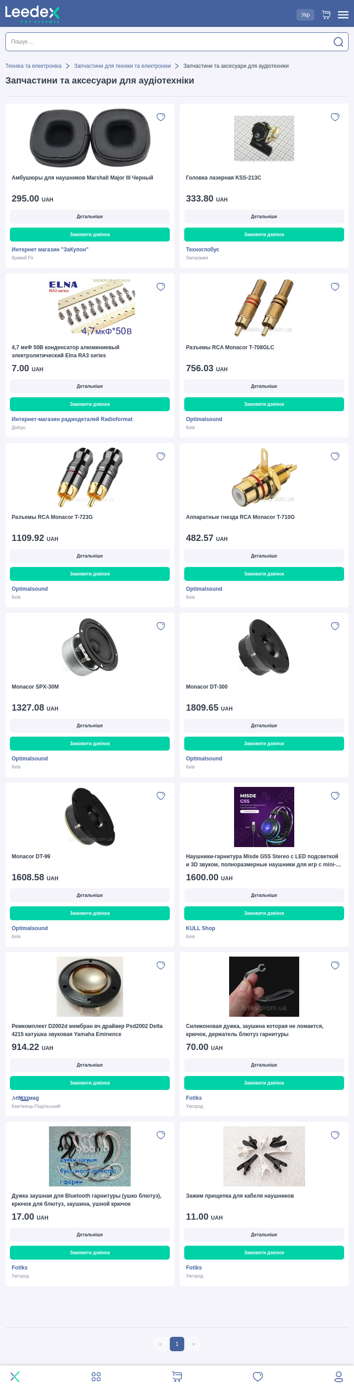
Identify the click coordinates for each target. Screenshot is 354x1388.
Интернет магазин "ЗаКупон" (50, 249)
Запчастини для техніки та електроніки (122, 66)
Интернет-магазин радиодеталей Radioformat (72, 419)
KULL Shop (200, 928)
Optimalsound (204, 419)
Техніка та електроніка (33, 66)
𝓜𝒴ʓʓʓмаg (25, 1098)
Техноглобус (202, 249)
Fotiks (194, 1098)
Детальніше (90, 216)
